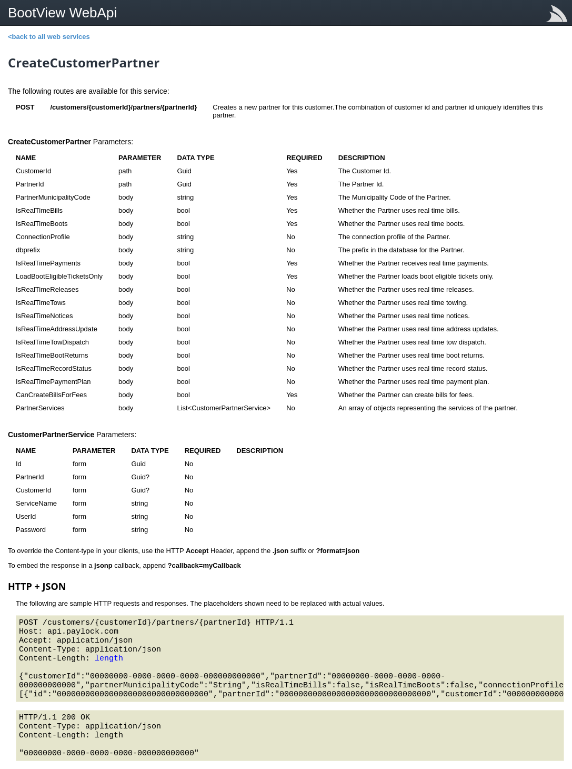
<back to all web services (49, 37)
